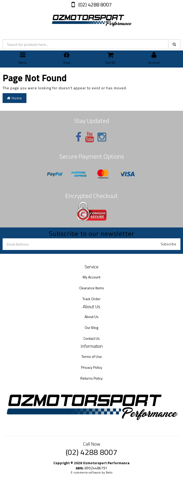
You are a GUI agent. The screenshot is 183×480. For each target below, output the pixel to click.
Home (14, 98)
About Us (91, 316)
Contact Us (91, 338)
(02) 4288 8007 (94, 5)
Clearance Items (91, 288)
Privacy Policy (91, 367)
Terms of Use (91, 356)
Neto (109, 472)
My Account (91, 277)
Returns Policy (91, 378)
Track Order (91, 298)
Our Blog (91, 327)
